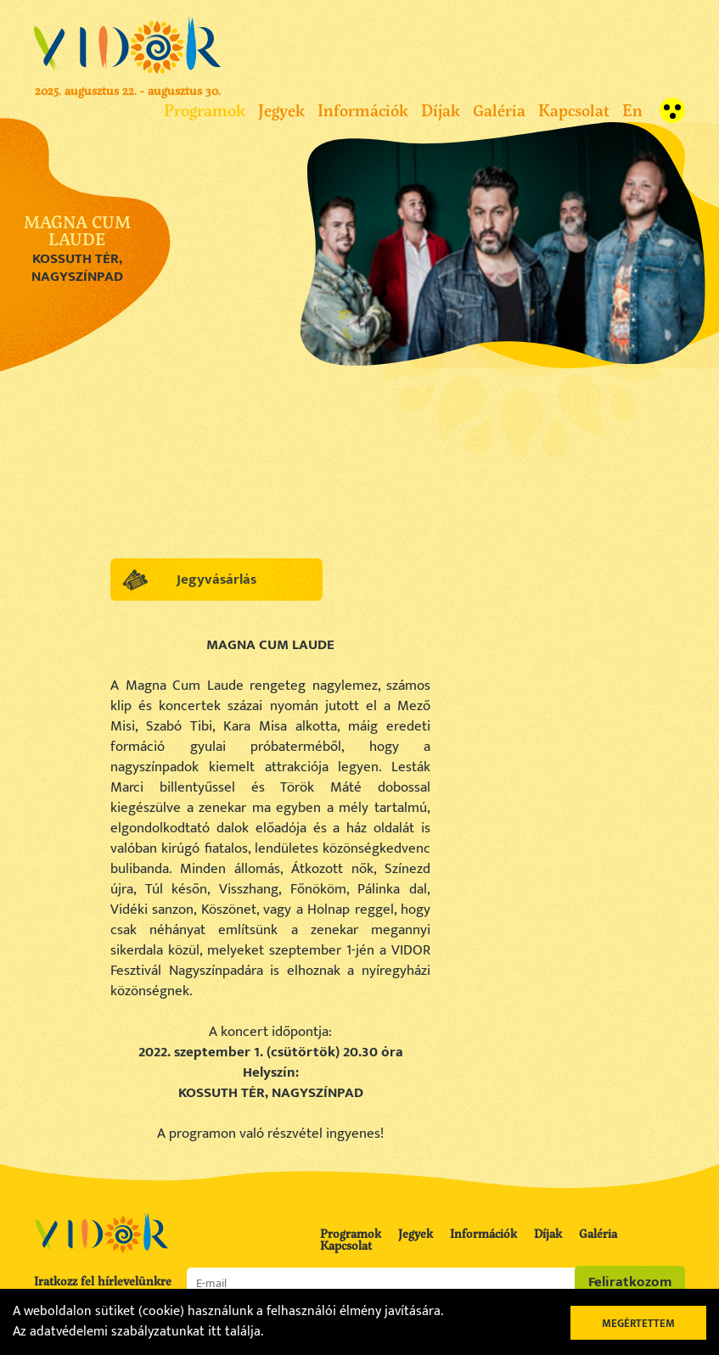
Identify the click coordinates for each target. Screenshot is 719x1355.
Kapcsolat (573, 109)
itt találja (234, 1331)
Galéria (499, 109)
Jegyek (281, 109)
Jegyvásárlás (216, 579)
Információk (362, 109)
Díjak (440, 109)
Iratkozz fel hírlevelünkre (102, 1281)
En (632, 109)
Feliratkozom (630, 1282)
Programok (204, 109)
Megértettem (638, 1323)
